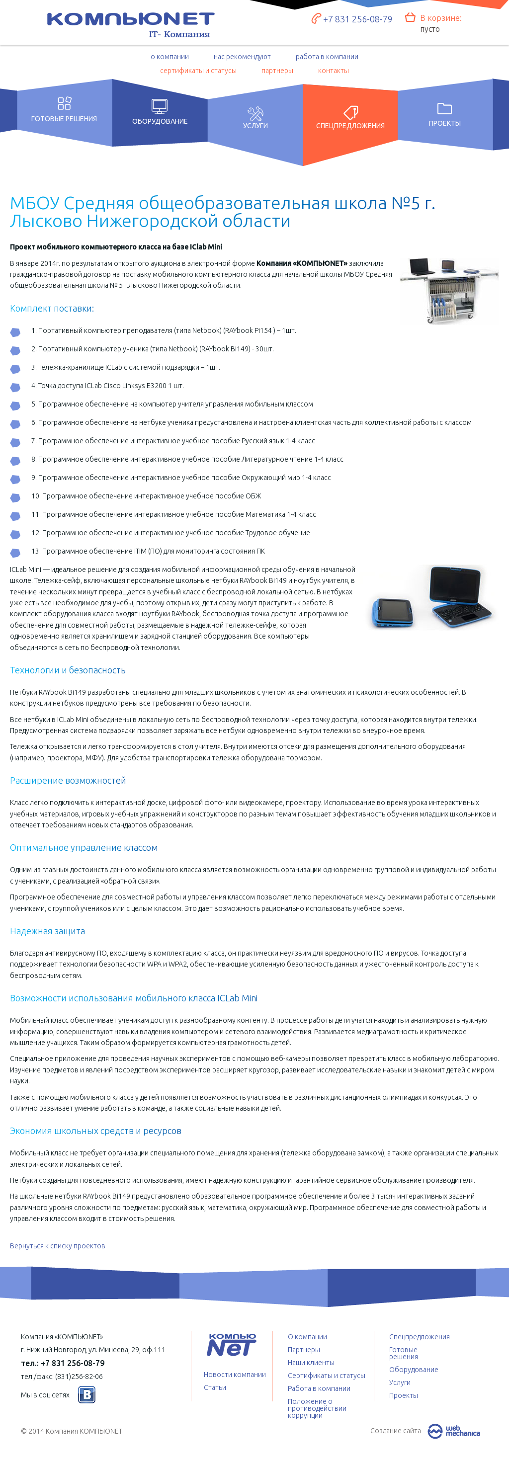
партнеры (277, 71)
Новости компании (235, 1374)
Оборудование (160, 121)
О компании (307, 1337)
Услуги (400, 1382)
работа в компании (327, 57)
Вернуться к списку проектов (57, 1246)
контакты (333, 71)
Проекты (445, 121)
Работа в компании (319, 1388)
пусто (430, 28)
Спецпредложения (419, 1337)
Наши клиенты (311, 1363)
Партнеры (304, 1350)
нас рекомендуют (242, 57)
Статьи (215, 1387)
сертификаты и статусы (198, 71)
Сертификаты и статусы (326, 1376)
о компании (170, 57)
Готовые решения (64, 119)
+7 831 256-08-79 (358, 19)
